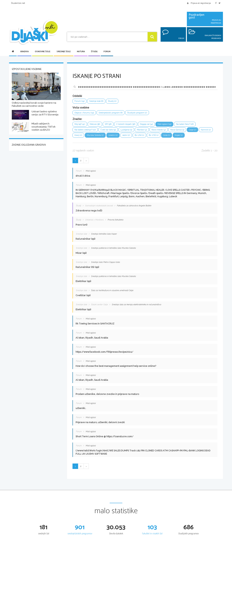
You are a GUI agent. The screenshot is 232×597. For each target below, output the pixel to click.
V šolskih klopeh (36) (130, 125)
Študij (94, 51)
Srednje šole (64, 51)
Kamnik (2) (79, 137)
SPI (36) (111, 125)
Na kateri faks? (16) (195, 125)
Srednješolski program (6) (114, 113)
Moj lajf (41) (80, 125)
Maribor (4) (147, 131)
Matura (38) (97, 125)
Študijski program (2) (142, 113)
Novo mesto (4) (165, 131)
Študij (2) (115, 101)
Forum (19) (79, 101)
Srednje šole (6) (98, 101)
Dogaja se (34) (153, 125)
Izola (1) (189, 137)
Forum (106, 51)
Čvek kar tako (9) (112, 131)
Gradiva (24, 51)
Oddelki (77, 96)
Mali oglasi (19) (172, 125)
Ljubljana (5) (131, 131)
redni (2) (146, 137)
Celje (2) (202, 131)
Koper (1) (202, 137)
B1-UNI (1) (160, 137)
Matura (81, 51)
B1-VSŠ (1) (175, 137)
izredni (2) (132, 137)
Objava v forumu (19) (85, 113)
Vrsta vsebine (80, 108)
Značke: (77, 119)
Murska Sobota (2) (112, 137)
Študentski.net (18, 3)
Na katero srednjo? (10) (86, 131)
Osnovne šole (42, 51)
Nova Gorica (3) (186, 131)
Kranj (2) (94, 137)
